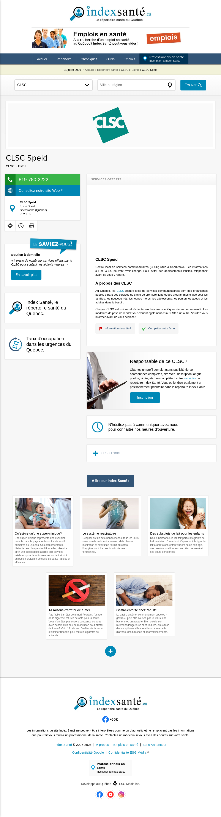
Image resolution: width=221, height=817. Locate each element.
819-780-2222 (33, 179)
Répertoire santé (107, 69)
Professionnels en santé (166, 58)
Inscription (145, 397)
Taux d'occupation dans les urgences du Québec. (48, 344)
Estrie (135, 69)
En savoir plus (26, 275)
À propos (102, 744)
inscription (190, 378)
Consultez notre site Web (41, 191)
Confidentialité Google (88, 752)
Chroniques (89, 59)
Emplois (129, 59)
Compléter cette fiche (161, 328)
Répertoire (64, 59)
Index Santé (63, 744)
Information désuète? (118, 328)
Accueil (42, 59)
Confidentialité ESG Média (127, 752)
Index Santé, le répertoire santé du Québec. (46, 308)
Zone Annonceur (154, 744)
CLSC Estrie (110, 453)
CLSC (125, 69)
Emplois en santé (125, 744)
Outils (110, 59)
